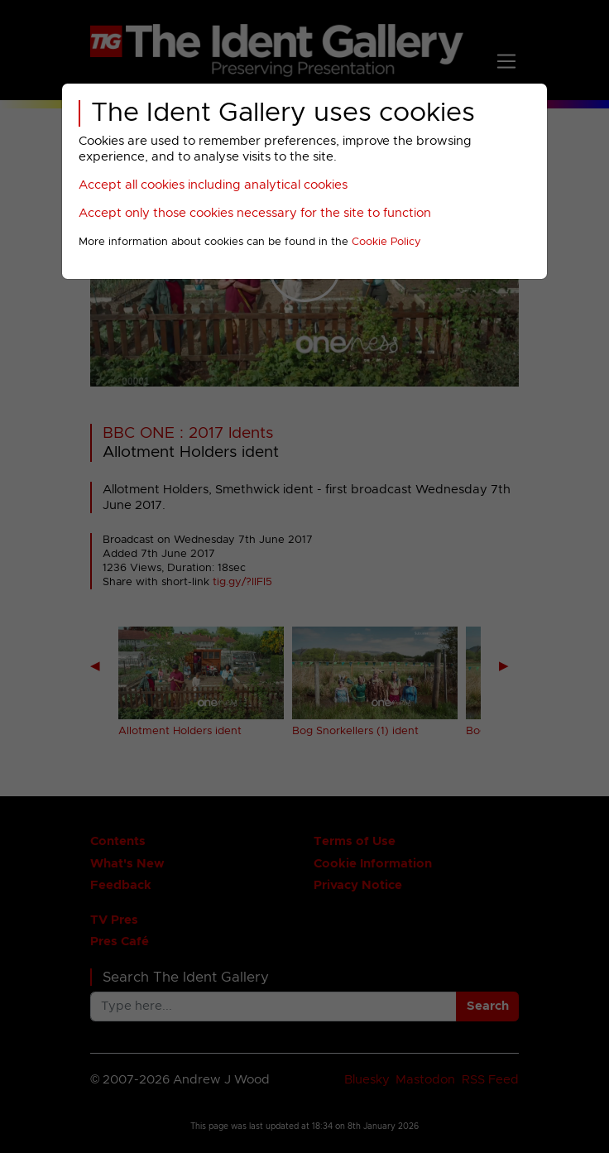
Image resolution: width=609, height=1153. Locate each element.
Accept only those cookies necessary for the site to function (255, 213)
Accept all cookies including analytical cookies (213, 185)
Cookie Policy (386, 242)
